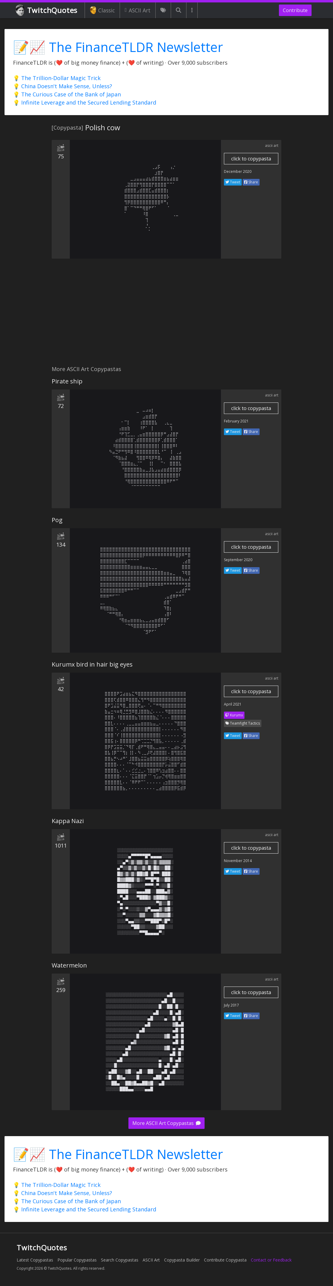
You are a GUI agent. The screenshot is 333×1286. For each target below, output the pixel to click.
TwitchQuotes (47, 10)
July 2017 (231, 1005)
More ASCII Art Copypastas (166, 1123)
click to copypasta (251, 158)
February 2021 (236, 421)
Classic (102, 10)
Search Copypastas (119, 1260)
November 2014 (238, 860)
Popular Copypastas (77, 1260)
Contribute (295, 10)
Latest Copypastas (35, 1260)
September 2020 (238, 559)
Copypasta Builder (182, 1260)
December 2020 (237, 171)
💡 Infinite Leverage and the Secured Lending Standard (84, 102)
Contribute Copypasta (225, 1260)
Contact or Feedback (271, 1260)
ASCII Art (137, 10)
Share (251, 182)
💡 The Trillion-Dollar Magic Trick (57, 78)
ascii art (271, 145)
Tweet (232, 182)
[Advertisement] (166, 315)
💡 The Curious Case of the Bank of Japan (67, 94)
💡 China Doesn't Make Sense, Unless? (62, 86)
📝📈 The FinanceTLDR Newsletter (118, 47)
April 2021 (232, 704)
